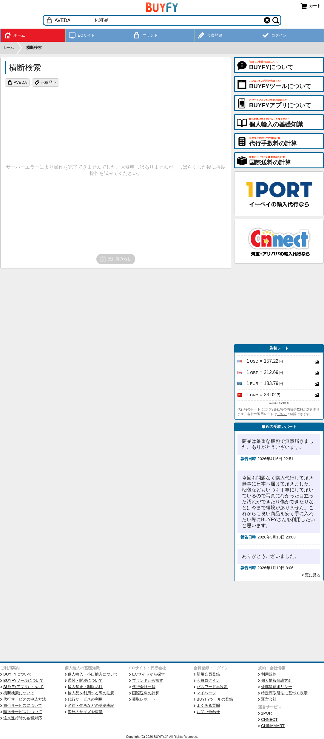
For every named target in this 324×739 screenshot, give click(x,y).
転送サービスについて (22, 711)
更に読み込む (115, 259)
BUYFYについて (17, 674)
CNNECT (269, 719)
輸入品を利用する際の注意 (91, 693)
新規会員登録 (208, 674)
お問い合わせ (208, 711)
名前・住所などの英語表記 (91, 705)
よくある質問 (208, 705)
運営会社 (269, 699)
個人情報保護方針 (276, 680)
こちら (282, 414)
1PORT (267, 713)
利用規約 (269, 674)
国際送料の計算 (145, 693)
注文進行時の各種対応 (22, 718)
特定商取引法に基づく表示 (284, 693)
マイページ (206, 693)
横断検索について (18, 693)
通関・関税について (85, 680)
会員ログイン (208, 680)
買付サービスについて (22, 705)
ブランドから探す (147, 680)
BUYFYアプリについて (23, 686)
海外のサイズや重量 (85, 711)
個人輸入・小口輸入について (93, 674)
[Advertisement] (279, 304)
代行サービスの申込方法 (24, 699)
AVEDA (20, 82)
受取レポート (143, 699)
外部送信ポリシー (276, 686)
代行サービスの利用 (85, 699)
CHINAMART (273, 726)
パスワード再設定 (212, 686)
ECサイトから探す (148, 674)
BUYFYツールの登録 (215, 699)
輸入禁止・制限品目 (85, 686)
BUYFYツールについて (23, 680)
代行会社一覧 (143, 686)
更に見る (312, 575)
